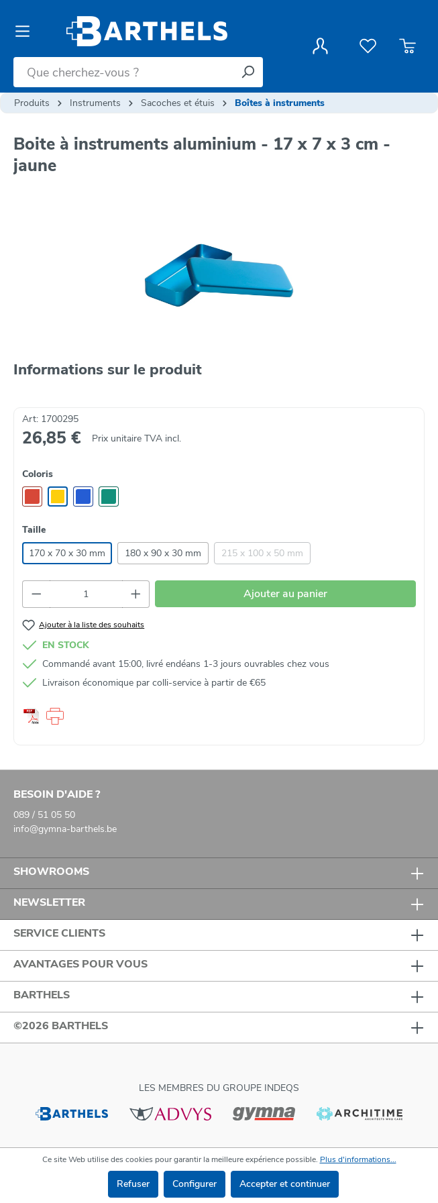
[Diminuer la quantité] (36, 594)
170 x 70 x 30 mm (67, 553)
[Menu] (26, 31)
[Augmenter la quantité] (136, 594)
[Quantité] (86, 594)
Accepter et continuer (284, 1184)
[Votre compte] (320, 46)
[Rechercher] (247, 72)
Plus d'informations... (358, 1159)
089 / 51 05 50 (44, 814)
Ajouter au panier (285, 593)
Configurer (194, 1184)
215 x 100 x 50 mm (262, 553)
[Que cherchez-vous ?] (123, 72)
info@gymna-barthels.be (65, 829)
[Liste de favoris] (368, 46)
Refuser (133, 1184)
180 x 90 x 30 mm (163, 553)
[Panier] (407, 46)
